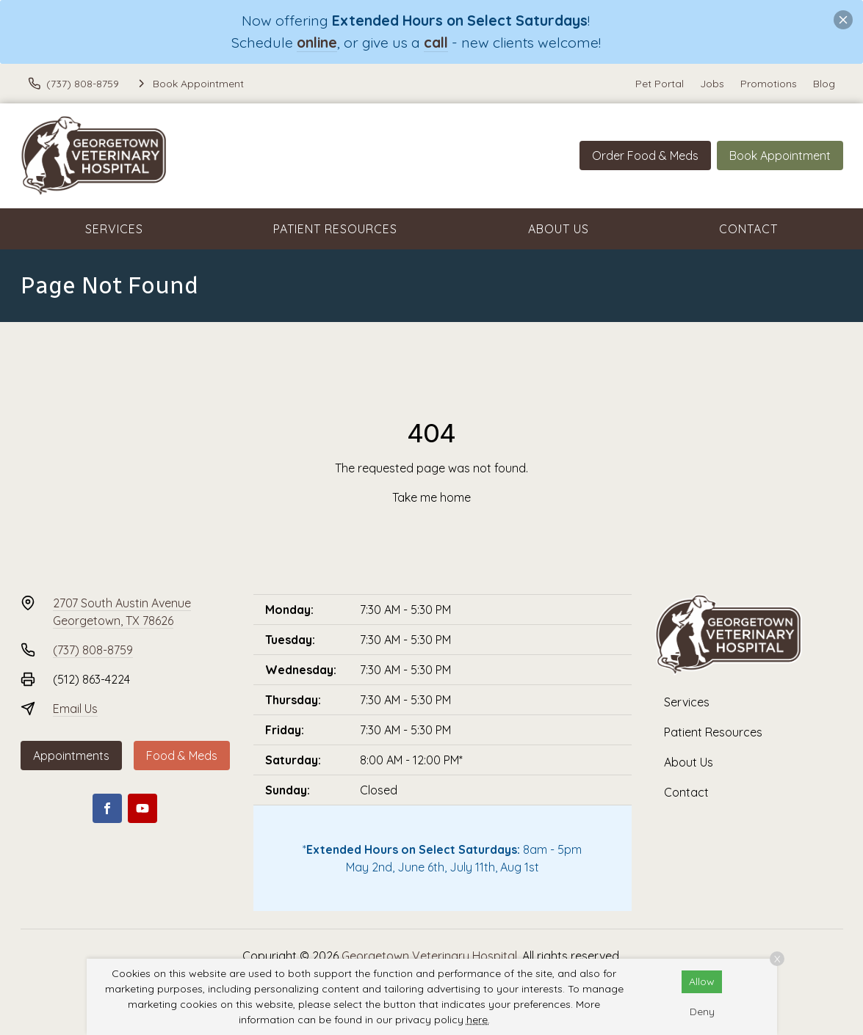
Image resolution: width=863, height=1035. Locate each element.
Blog (824, 83)
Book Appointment (780, 155)
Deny (702, 1011)
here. (478, 1019)
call (436, 42)
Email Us (75, 708)
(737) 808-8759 (93, 650)
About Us (558, 229)
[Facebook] (107, 808)
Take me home (431, 497)
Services (114, 229)
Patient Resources (335, 229)
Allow (702, 981)
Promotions (768, 83)
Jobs (712, 83)
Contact (748, 229)
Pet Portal (659, 83)
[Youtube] (142, 808)
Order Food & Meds (645, 155)
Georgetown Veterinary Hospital (429, 955)
